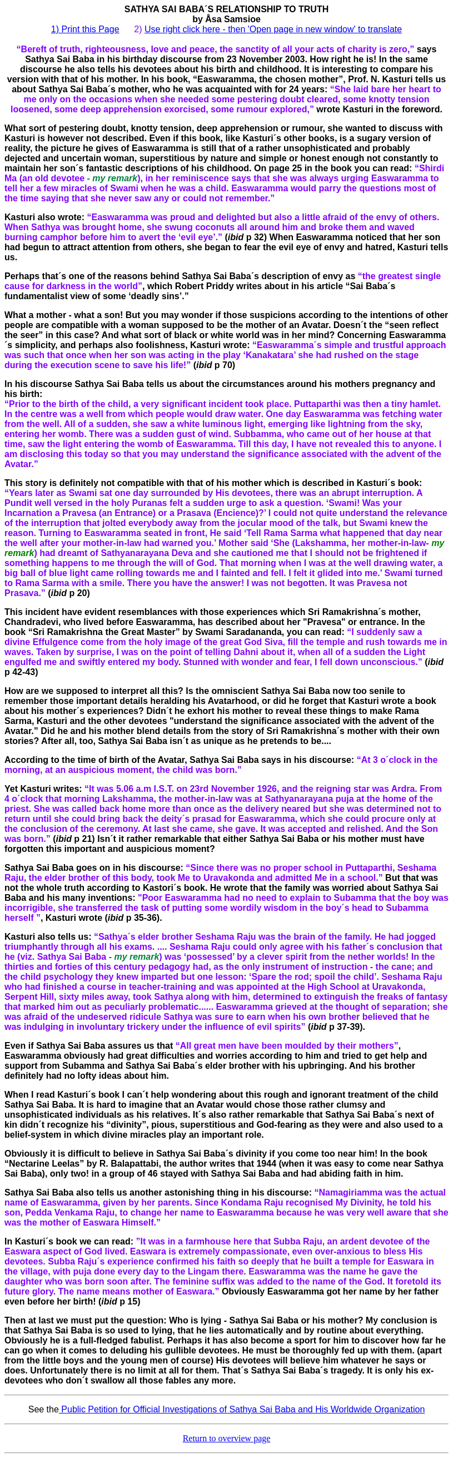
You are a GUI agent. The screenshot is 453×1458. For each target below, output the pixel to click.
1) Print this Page (85, 29)
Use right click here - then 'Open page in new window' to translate (273, 29)
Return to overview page (227, 1438)
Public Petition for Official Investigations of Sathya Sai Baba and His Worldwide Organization (242, 1409)
